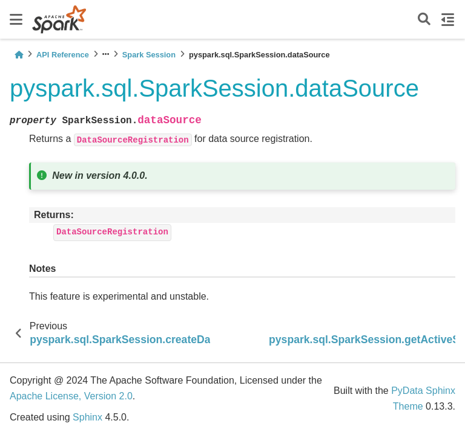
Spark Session (149, 54)
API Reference (62, 54)
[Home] (19, 54)
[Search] (424, 20)
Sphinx (87, 417)
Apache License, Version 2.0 (71, 396)
